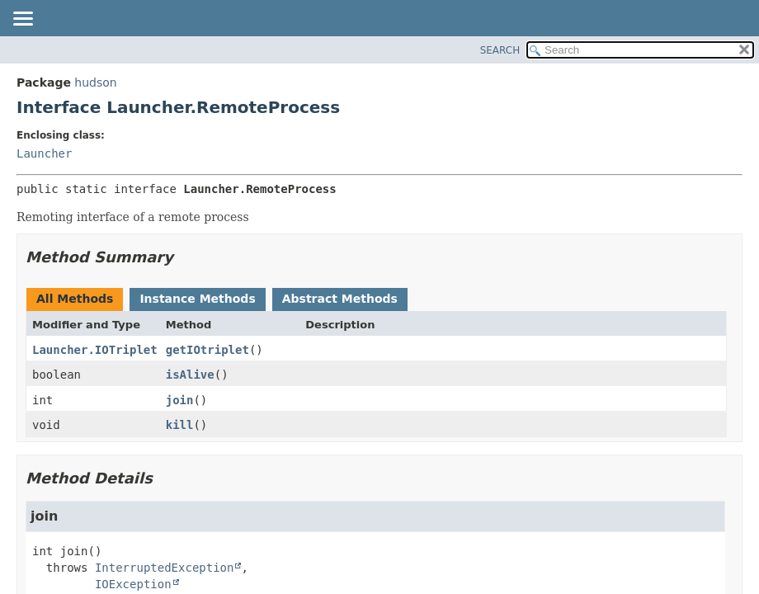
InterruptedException (164, 567)
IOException (133, 584)
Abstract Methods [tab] (340, 298)
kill (180, 424)
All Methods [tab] (74, 298)
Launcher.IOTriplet (95, 349)
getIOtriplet (207, 349)
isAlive (190, 374)
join (180, 400)
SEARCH (500, 50)
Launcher (44, 153)
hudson (95, 82)
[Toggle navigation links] (22, 19)
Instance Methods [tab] (197, 298)
